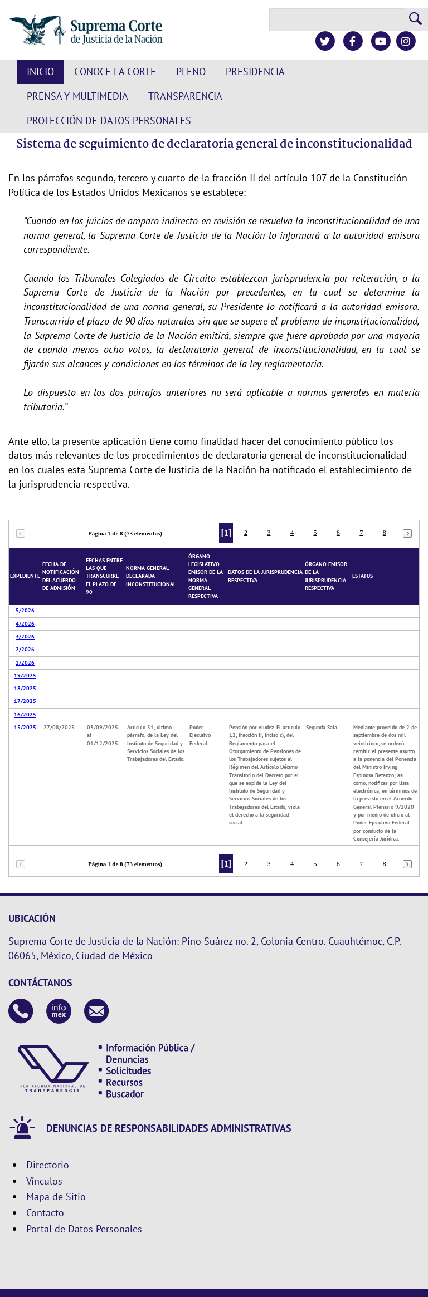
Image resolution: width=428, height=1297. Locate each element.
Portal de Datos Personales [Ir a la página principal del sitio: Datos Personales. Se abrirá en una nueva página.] (84, 1228)
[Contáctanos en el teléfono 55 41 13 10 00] (20, 1012)
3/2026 (25, 636)
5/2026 (25, 610)
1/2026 (25, 662)
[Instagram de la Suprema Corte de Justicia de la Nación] (405, 41)
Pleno (191, 71)
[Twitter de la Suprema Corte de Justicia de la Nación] (324, 41)
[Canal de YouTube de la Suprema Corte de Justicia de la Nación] (380, 41)
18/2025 (25, 688)
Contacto (45, 1212)
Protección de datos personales (109, 120)
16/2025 (25, 714)
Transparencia (185, 96)
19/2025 (25, 675)
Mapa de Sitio (56, 1196)
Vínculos (44, 1181)
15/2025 (25, 727)
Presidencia (255, 71)
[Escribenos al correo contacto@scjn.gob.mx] (96, 1012)
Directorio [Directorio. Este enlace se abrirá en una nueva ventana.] (47, 1164)
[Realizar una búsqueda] (415, 19)
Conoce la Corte (115, 71)
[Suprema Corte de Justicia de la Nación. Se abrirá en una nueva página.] (86, 30)
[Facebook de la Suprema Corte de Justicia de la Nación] (352, 41)
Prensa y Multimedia (77, 96)
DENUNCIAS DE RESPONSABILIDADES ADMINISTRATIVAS (168, 1128)
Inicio (40, 71)
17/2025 (25, 701)
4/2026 (25, 623)
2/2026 (25, 649)
